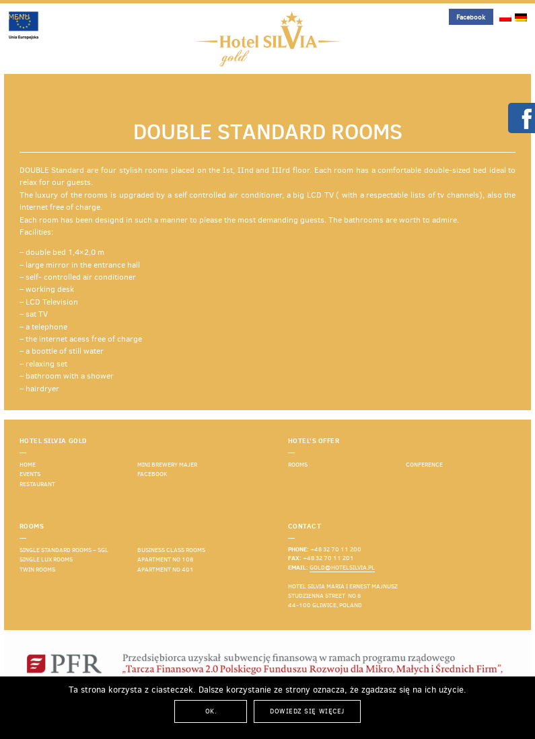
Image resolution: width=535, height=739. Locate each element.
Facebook (470, 17)
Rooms (298, 465)
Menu (19, 16)
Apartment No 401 (165, 570)
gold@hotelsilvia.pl (342, 567)
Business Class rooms (171, 550)
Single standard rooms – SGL (64, 550)
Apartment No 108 (165, 559)
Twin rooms (37, 570)
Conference (424, 465)
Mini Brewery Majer (167, 465)
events (30, 474)
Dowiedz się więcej (307, 711)
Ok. (211, 711)
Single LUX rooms (46, 559)
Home (28, 465)
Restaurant (37, 484)
